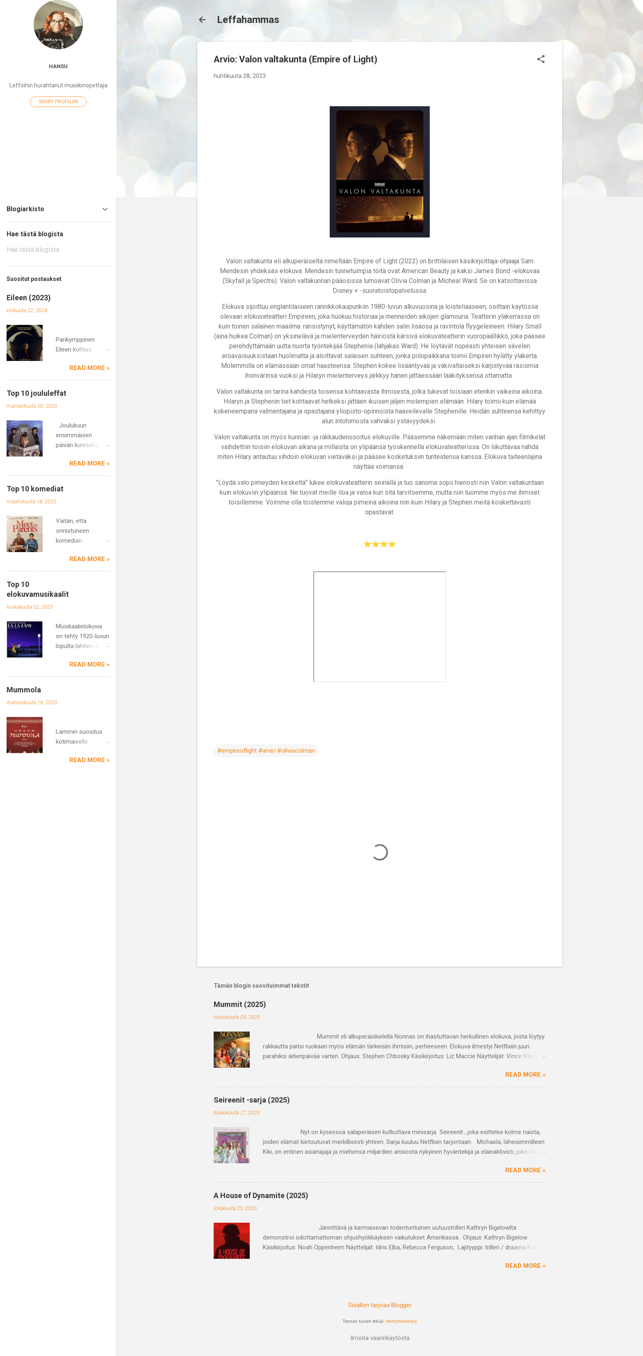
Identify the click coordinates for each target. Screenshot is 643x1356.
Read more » (525, 1074)
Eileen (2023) (29, 297)
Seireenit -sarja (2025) (252, 1100)
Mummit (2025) (240, 1004)
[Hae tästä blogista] (58, 250)
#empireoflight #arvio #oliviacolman (266, 750)
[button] (541, 60)
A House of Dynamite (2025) (261, 1195)
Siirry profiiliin (58, 102)
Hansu (58, 66)
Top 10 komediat (35, 488)
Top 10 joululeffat (36, 393)
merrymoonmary (401, 1321)
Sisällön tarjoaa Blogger (380, 1305)
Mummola (24, 689)
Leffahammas (248, 19)
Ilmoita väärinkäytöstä (380, 1338)
